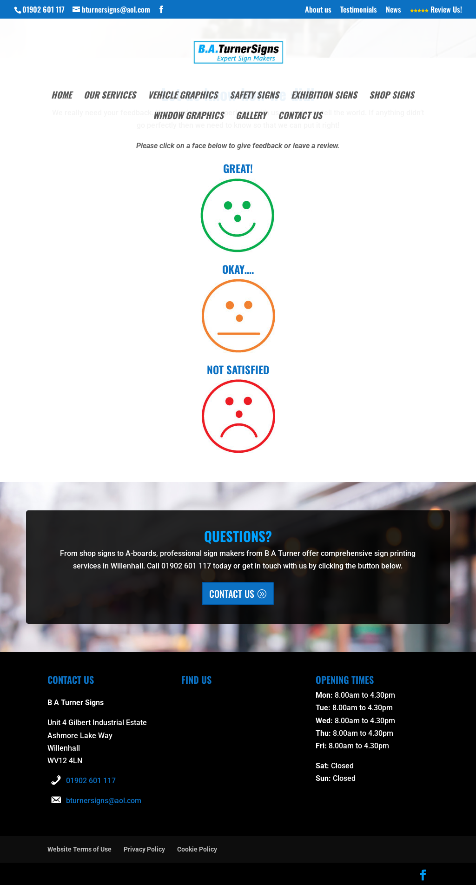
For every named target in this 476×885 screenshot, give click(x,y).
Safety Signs (254, 96)
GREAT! (238, 167)
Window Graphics (188, 116)
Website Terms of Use (79, 848)
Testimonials (358, 10)
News (393, 10)
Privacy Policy (144, 848)
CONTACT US (231, 593)
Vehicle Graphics (183, 96)
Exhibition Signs (324, 96)
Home (61, 96)
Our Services (110, 96)
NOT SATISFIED (238, 368)
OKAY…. (238, 268)
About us (318, 10)
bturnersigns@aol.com (103, 799)
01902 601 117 (91, 779)
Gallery (251, 116)
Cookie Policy (197, 848)
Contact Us (300, 116)
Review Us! (436, 10)
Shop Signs (391, 96)
